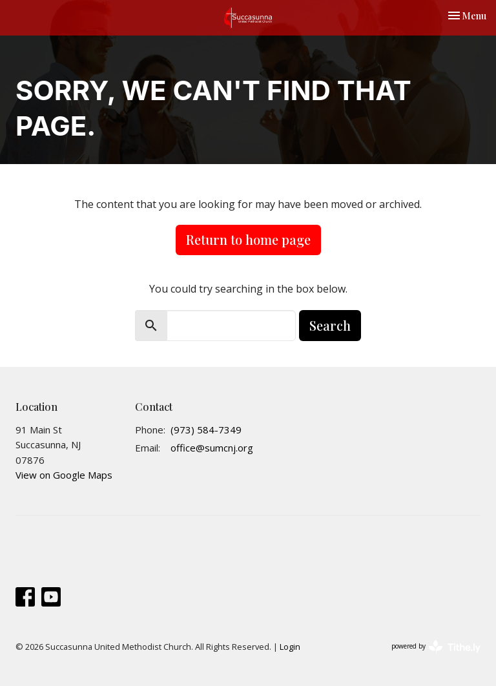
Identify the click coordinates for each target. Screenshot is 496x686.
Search (330, 325)
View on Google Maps (64, 474)
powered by (435, 647)
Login (290, 646)
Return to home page (248, 239)
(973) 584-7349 (206, 429)
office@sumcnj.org (211, 447)
